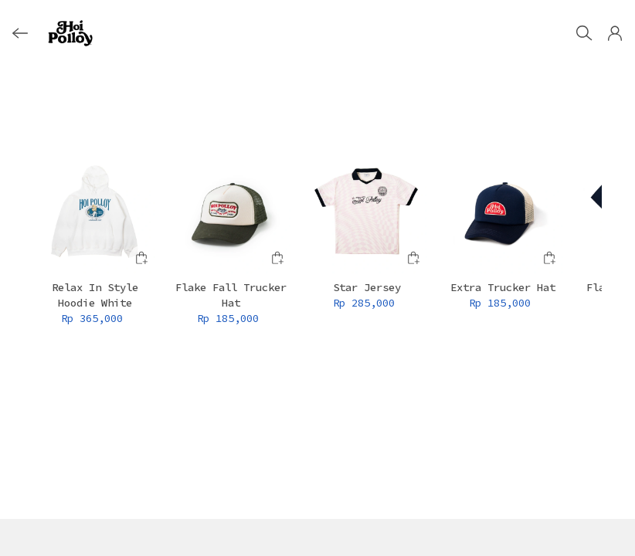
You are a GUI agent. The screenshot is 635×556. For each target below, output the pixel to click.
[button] (615, 33)
